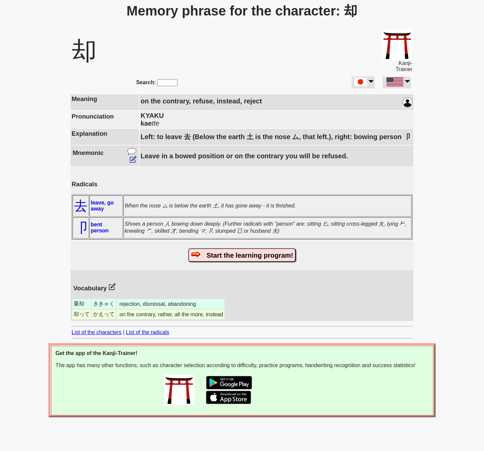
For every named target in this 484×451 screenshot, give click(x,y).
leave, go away (102, 206)
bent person (100, 227)
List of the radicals (147, 332)
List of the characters (97, 332)
